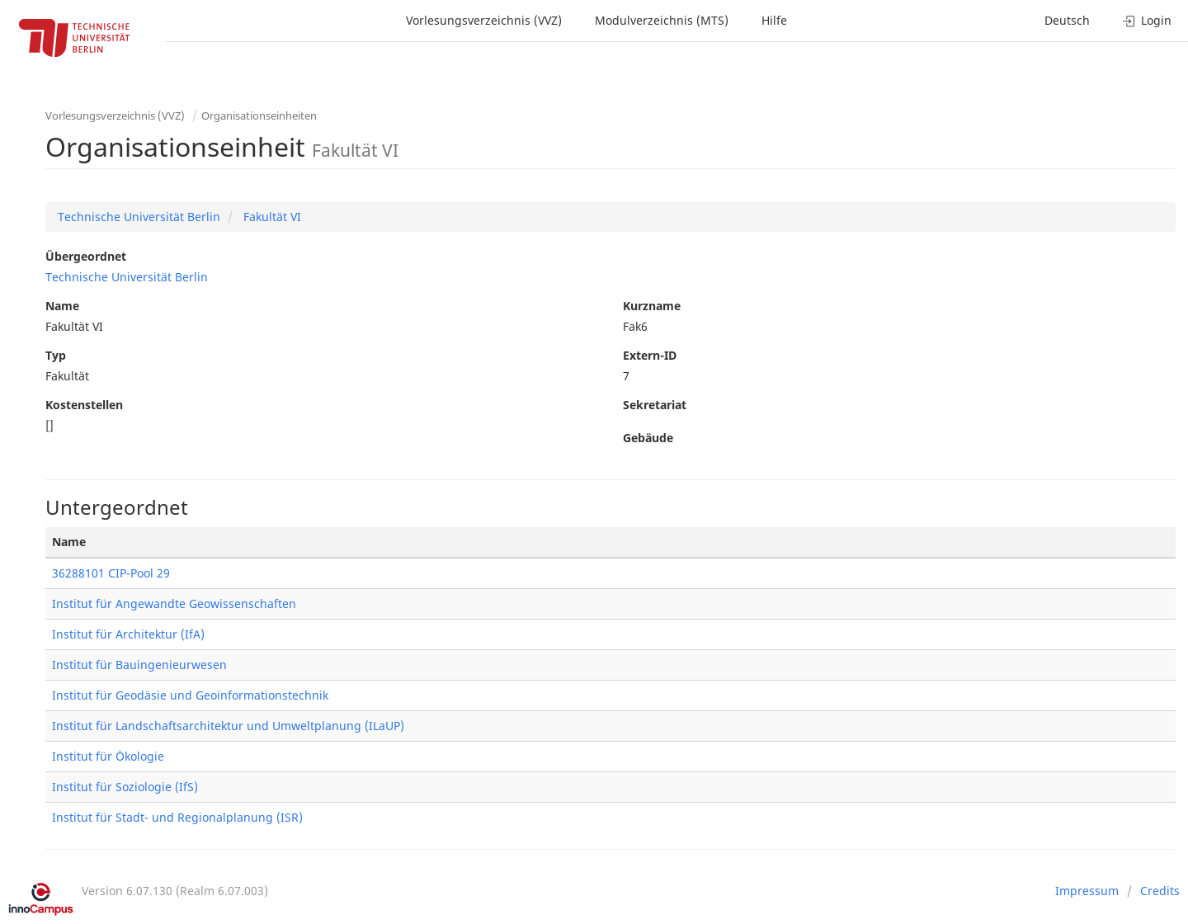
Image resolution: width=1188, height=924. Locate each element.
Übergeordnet (85, 256)
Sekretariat (654, 404)
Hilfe (774, 20)
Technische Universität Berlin (139, 216)
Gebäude (648, 438)
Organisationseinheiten (259, 115)
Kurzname (652, 306)
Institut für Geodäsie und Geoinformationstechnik (190, 695)
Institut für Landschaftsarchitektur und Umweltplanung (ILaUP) (228, 725)
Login (1147, 20)
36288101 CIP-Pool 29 (111, 573)
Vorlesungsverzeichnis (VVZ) (484, 20)
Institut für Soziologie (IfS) (125, 786)
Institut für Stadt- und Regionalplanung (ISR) (177, 817)
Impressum (1087, 890)
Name (62, 306)
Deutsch (1067, 20)
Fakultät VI (270, 216)
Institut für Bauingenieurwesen (139, 664)
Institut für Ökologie (108, 756)
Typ (55, 355)
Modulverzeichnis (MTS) (661, 20)
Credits (1160, 890)
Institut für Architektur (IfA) (128, 634)
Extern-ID (649, 355)
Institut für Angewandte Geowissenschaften (174, 603)
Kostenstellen (84, 404)
